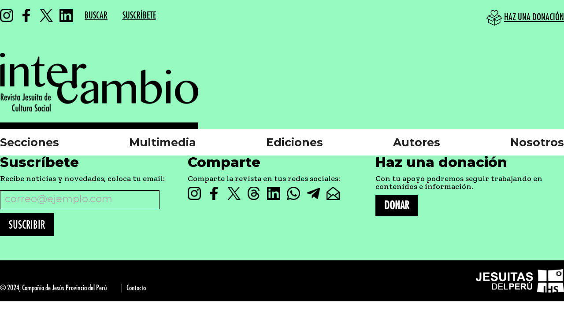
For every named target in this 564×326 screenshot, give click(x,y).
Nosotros (537, 142)
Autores (416, 142)
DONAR (396, 205)
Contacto (136, 288)
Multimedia (162, 142)
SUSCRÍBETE (139, 15)
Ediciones (294, 142)
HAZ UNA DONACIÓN (534, 17)
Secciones (29, 142)
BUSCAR (96, 15)
